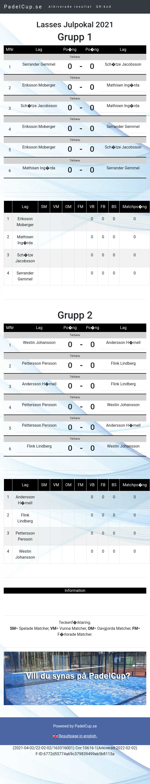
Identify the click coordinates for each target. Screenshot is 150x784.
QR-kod (104, 6)
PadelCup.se (23, 7)
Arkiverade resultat (70, 6)
